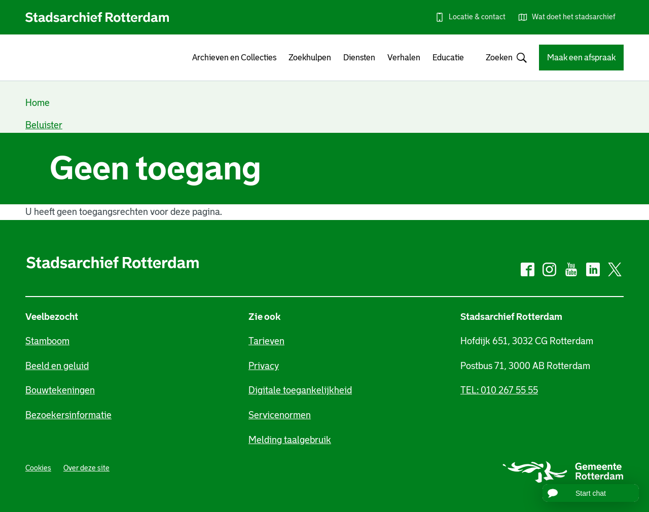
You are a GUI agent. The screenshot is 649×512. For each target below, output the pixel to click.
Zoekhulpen (310, 57)
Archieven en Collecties (234, 57)
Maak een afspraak (581, 57)
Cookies (38, 468)
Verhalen (403, 57)
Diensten (359, 57)
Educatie (448, 57)
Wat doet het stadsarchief (574, 17)
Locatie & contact (477, 17)
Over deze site (86, 468)
